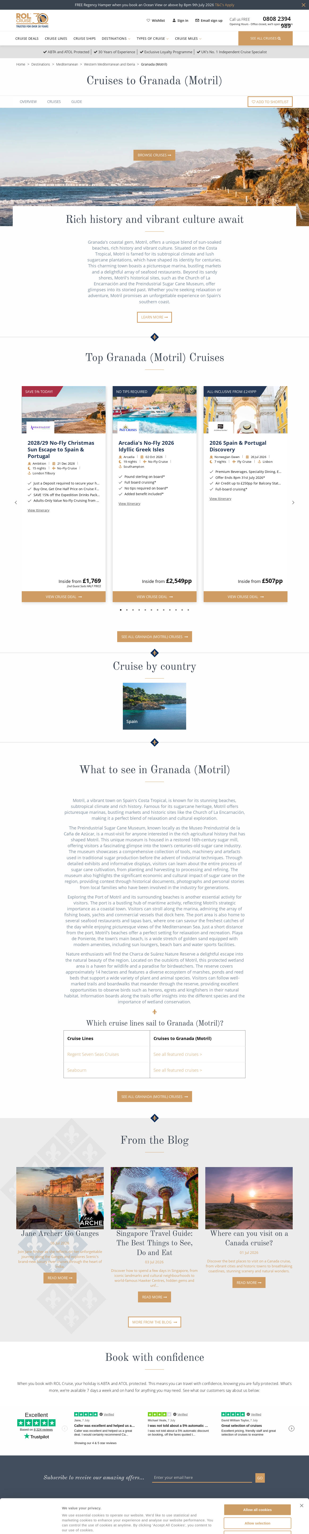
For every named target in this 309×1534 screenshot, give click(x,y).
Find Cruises (26, 1465)
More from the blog (152, 1261)
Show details (248, 1525)
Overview (28, 101)
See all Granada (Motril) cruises (152, 575)
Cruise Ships (84, 38)
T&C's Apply (224, 4)
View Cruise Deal (61, 535)
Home (20, 64)
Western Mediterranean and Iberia (109, 64)
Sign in (180, 20)
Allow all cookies (257, 1477)
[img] (64, 409)
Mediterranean (67, 64)
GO (260, 1417)
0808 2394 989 (277, 18)
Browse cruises (152, 155)
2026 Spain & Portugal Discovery (238, 446)
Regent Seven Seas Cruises (93, 993)
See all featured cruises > (178, 993)
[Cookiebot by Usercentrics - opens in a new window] (30, 1524)
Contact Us (82, 1465)
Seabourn (76, 1009)
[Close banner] (301, 1473)
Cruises (54, 101)
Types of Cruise (153, 38)
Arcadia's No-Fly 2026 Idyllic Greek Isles (146, 446)
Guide (76, 101)
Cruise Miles (188, 38)
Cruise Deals (27, 38)
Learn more (152, 317)
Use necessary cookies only (257, 1504)
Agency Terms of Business (151, 1465)
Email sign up (209, 20)
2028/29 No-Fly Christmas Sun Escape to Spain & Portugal (61, 449)
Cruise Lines (56, 38)
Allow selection (257, 1491)
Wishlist (156, 20)
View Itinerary (38, 510)
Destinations (116, 38)
